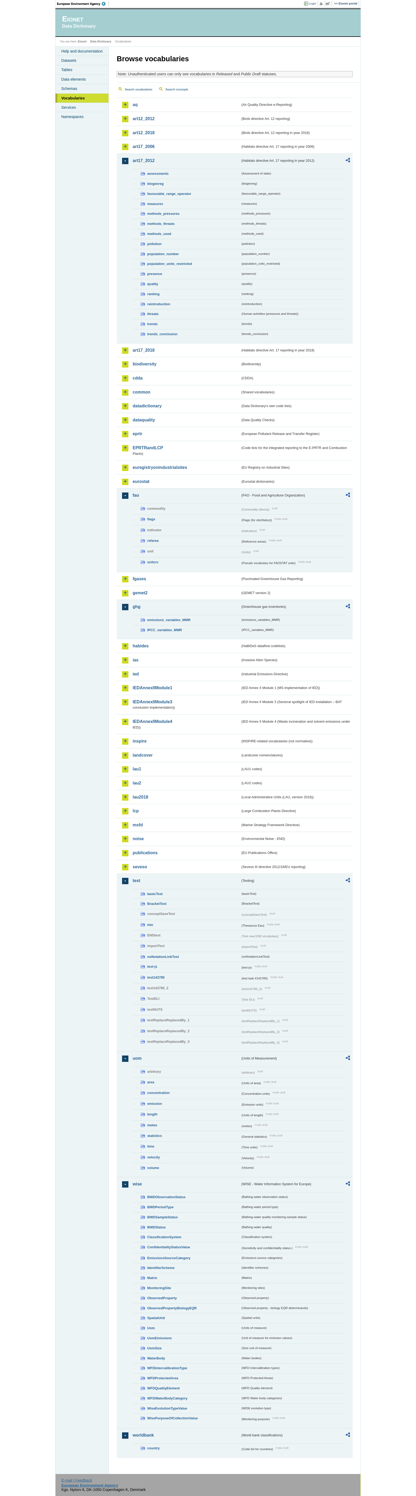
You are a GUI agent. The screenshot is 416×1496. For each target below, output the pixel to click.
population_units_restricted (169, 264)
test (136, 880)
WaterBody (156, 1358)
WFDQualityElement (163, 1388)
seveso (140, 867)
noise (138, 838)
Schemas (69, 88)
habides (141, 646)
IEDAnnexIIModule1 (152, 688)
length (152, 1114)
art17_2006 (144, 146)
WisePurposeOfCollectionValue (172, 1418)
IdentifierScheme (161, 1268)
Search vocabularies (138, 89)
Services (68, 107)
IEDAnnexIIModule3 (152, 702)
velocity (153, 1157)
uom (137, 1058)
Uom (151, 1328)
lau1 (137, 769)
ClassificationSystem (164, 1237)
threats (153, 314)
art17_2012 (144, 160)
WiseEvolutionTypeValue (167, 1408)
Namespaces (72, 117)
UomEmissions (159, 1338)
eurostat (141, 481)
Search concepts (176, 89)
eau (150, 925)
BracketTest (156, 904)
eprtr (137, 433)
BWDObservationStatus (166, 1197)
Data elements (73, 79)
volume (153, 1168)
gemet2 (140, 593)
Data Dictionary (100, 41)
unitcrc (153, 562)
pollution (154, 244)
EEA (83, 3)
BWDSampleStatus (162, 1217)
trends (152, 324)
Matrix (152, 1278)
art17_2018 (144, 350)
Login (312, 3)
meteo (152, 1125)
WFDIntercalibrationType (167, 1368)
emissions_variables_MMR (168, 620)
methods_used (159, 234)
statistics (154, 1136)
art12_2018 (144, 132)
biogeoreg (155, 184)
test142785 (155, 977)
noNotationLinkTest (163, 957)
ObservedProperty (162, 1298)
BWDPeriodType (160, 1207)
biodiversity (145, 364)
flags (151, 519)
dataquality (144, 420)
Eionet (82, 41)
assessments (157, 174)
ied (136, 674)
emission (154, 1104)
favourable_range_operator (169, 194)
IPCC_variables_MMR (164, 630)
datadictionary (147, 406)
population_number (163, 254)
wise (137, 1184)
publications (145, 853)
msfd (138, 825)
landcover (143, 755)
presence (154, 274)
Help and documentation (82, 51)
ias (135, 660)
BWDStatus (156, 1227)
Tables (66, 70)
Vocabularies (73, 98)
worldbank (143, 1435)
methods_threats (161, 224)
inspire (139, 741)
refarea (153, 541)
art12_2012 (144, 118)
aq (135, 104)
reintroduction (158, 304)
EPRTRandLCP (148, 448)
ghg (136, 606)
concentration (158, 1093)
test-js (152, 967)
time (150, 1146)
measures (155, 204)
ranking (153, 294)
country (153, 1448)
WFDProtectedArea (162, 1378)
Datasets (68, 60)
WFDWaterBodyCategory (167, 1398)
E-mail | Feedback (76, 1480)
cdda (137, 378)
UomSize (154, 1348)
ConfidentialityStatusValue (168, 1247)
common (141, 392)
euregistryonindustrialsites (160, 467)
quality (152, 284)
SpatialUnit (156, 1318)
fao (136, 495)
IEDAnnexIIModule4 (152, 721)
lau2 (137, 783)
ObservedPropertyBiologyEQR (172, 1308)
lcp (136, 811)
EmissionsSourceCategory (168, 1258)
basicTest (155, 894)
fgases (139, 579)
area (150, 1082)
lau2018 (140, 797)
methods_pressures (163, 214)
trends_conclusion (162, 334)
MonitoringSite (159, 1288)
